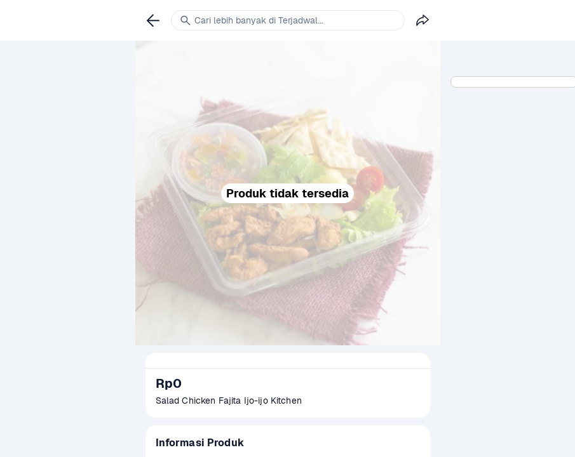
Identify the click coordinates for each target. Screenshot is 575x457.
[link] (153, 20)
